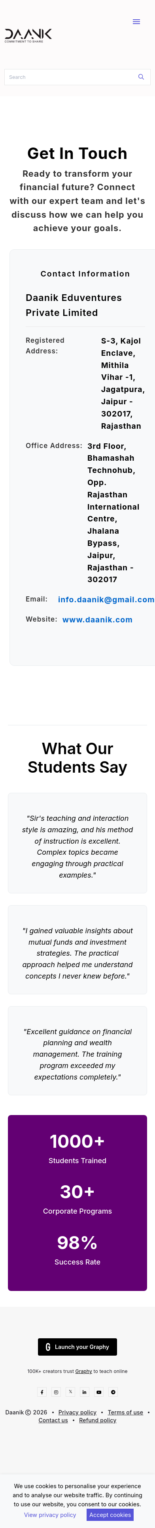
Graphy (84, 1371)
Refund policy (97, 1420)
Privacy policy (78, 1412)
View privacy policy (50, 1514)
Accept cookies (110, 1514)
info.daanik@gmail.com (106, 599)
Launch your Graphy (77, 1347)
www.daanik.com (97, 619)
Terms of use (126, 1412)
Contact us (53, 1420)
